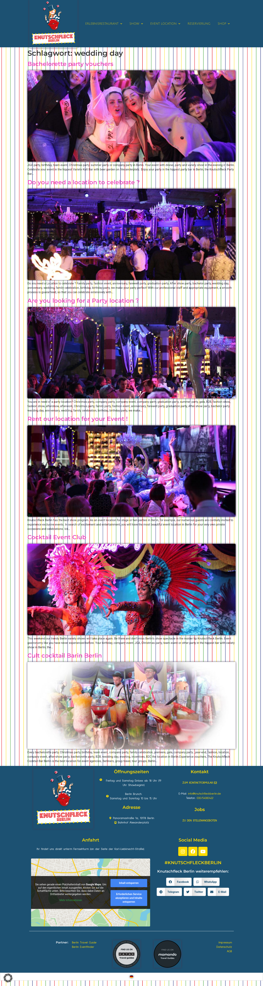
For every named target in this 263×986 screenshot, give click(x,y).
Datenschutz (224, 946)
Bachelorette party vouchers (70, 63)
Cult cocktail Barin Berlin (64, 655)
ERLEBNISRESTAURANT (103, 23)
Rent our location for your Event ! (77, 418)
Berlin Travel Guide (84, 942)
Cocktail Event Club (56, 537)
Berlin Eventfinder (83, 946)
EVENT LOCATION (165, 23)
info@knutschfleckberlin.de (204, 793)
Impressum (225, 942)
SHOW (136, 23)
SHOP (224, 23)
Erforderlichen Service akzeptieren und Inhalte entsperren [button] (128, 898)
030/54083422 (205, 798)
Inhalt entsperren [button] (129, 883)
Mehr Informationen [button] (71, 900)
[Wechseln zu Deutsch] (131, 976)
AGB (229, 951)
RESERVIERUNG (199, 23)
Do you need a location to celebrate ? (83, 182)
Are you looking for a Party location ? (83, 300)
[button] (179, 882)
